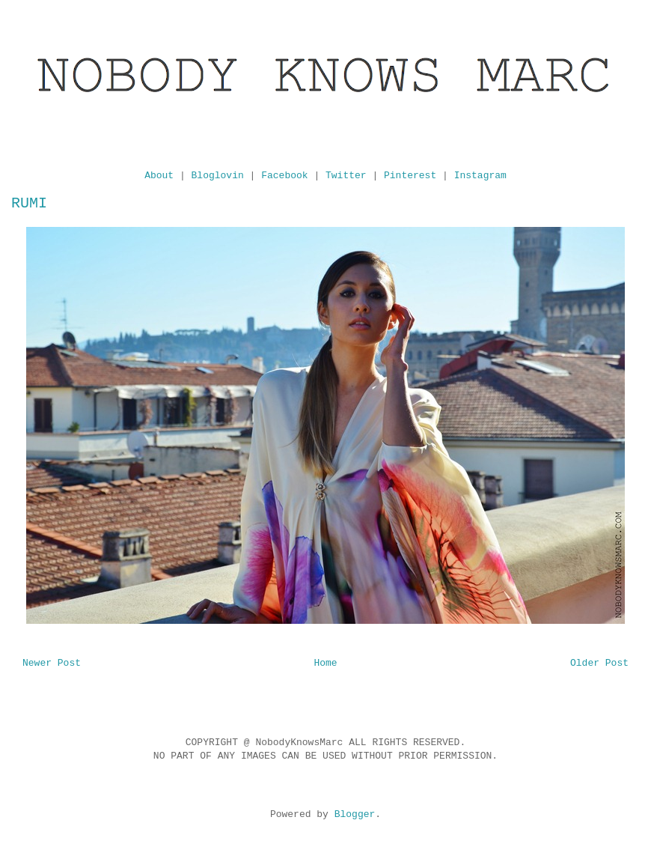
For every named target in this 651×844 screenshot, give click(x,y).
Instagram (480, 175)
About (159, 175)
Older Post (599, 663)
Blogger (355, 814)
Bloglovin (218, 175)
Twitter (346, 175)
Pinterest (410, 175)
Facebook (284, 175)
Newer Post (51, 663)
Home (325, 663)
